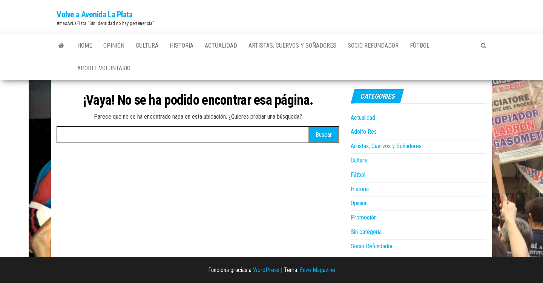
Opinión (113, 45)
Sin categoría (366, 231)
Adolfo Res (364, 131)
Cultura (147, 45)
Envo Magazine (317, 270)
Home (84, 45)
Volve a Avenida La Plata (94, 14)
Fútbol (419, 45)
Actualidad (221, 45)
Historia (181, 45)
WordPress (266, 270)
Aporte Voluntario (103, 68)
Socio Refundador (373, 45)
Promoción (364, 217)
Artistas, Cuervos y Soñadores (292, 45)
